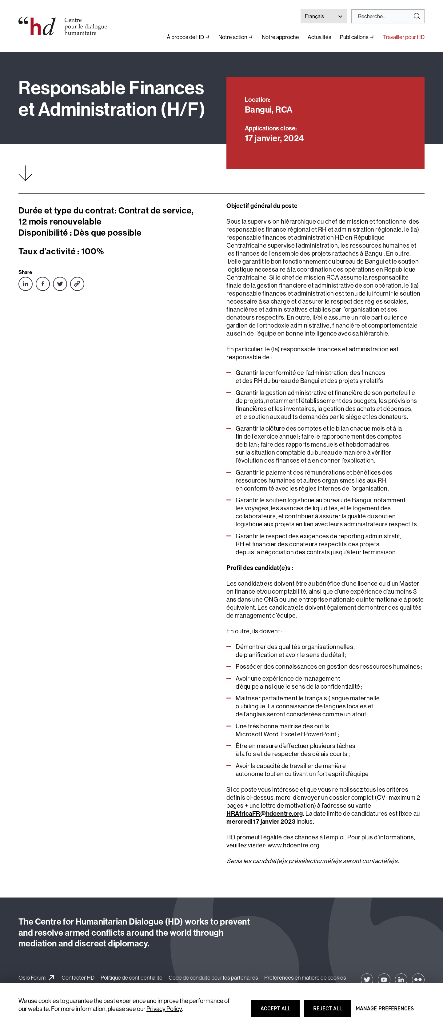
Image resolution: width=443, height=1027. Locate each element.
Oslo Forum (32, 977)
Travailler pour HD (404, 37)
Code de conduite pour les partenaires (213, 977)
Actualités (319, 37)
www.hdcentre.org (294, 845)
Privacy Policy (164, 1009)
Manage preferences (385, 1011)
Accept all (279, 1011)
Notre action (232, 37)
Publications (354, 37)
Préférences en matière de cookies (305, 977)
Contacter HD (78, 977)
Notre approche (280, 37)
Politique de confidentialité (131, 977)
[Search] (385, 16)
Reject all (332, 1011)
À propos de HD (185, 37)
